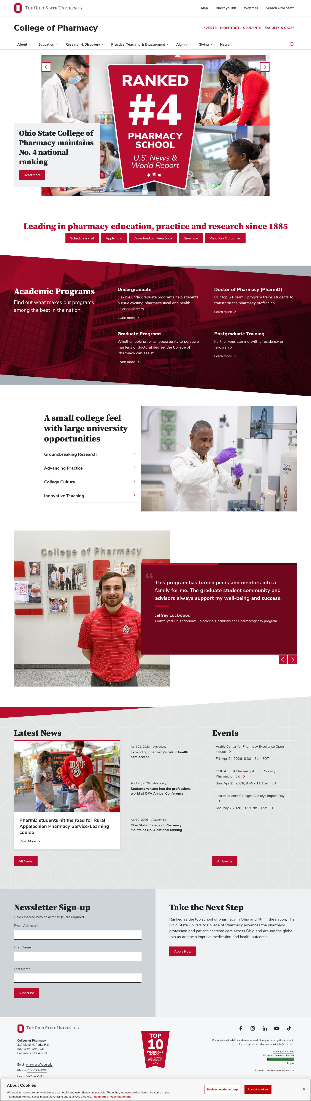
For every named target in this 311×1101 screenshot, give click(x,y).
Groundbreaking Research (70, 454)
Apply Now (183, 951)
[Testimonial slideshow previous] (283, 659)
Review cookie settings (222, 1089)
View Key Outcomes (225, 238)
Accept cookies (258, 1089)
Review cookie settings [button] (280, 1059)
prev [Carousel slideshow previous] (46, 67)
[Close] (304, 1090)
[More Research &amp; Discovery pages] (101, 45)
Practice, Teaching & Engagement (138, 44)
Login (290, 1063)
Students (252, 27)
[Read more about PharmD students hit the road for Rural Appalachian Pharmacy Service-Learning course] (30, 841)
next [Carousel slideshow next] (265, 67)
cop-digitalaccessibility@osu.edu (274, 1044)
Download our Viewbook (153, 238)
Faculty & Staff (280, 27)
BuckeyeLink (226, 8)
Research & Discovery (82, 44)
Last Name (22, 969)
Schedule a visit (82, 238)
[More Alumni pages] (189, 45)
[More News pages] (231, 45)
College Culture (59, 482)
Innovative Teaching (64, 496)
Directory (230, 27)
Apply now (114, 238)
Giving (204, 44)
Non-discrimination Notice (278, 1055)
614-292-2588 (33, 1076)
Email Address (25, 925)
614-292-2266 (37, 1070)
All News (26, 861)
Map (204, 8)
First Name (22, 947)
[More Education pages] (56, 45)
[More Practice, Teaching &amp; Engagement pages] (166, 45)
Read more (32, 175)
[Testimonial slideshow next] (292, 659)
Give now (191, 238)
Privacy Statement (283, 1051)
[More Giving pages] (210, 45)
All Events (225, 861)
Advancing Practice (63, 468)
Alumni (181, 44)
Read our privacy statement (112, 1097)
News (224, 44)
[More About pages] (29, 45)
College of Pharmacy (56, 27)
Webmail (251, 8)
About (22, 44)
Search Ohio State (280, 8)
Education (46, 44)
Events (210, 27)
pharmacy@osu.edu (39, 1064)
